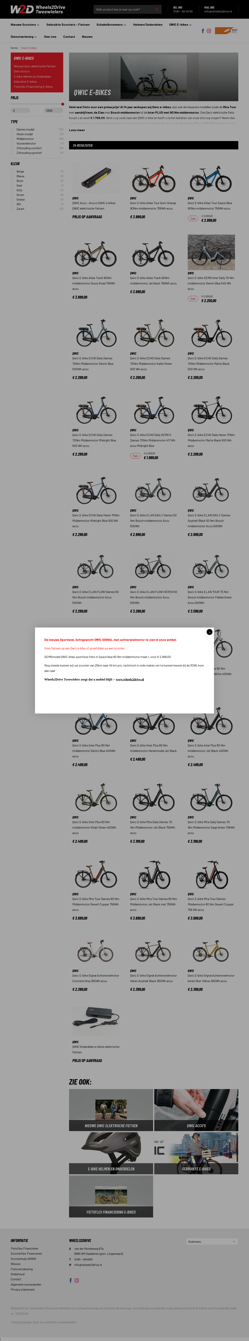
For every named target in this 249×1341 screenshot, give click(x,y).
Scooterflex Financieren (26, 1253)
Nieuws (87, 36)
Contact (69, 36)
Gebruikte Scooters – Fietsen (68, 24)
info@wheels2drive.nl (113, 123)
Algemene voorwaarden (26, 1284)
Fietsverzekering (22, 1269)
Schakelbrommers (111, 24)
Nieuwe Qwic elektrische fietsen (35, 66)
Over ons (50, 36)
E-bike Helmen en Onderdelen (32, 76)
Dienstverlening (24, 36)
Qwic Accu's (22, 71)
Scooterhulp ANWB (23, 1258)
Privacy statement (23, 1289)
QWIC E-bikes (180, 24)
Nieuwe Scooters (25, 24)
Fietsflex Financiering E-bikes (33, 86)
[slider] (62, 104)
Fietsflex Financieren (24, 1248)
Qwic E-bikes (29, 47)
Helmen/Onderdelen (147, 24)
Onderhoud (18, 1274)
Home (14, 47)
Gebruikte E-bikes (25, 81)
